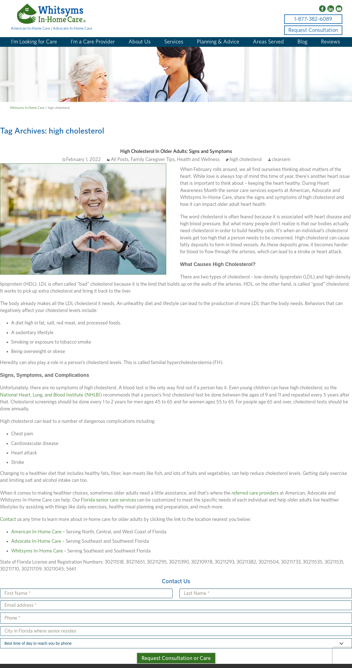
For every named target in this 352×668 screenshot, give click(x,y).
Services (173, 42)
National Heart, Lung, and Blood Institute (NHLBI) (51, 395)
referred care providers (255, 493)
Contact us (11, 519)
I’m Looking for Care (34, 42)
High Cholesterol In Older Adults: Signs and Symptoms (176, 151)
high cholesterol (246, 159)
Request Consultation (313, 30)
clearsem (281, 159)
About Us (140, 42)
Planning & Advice (218, 42)
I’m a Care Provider (93, 42)
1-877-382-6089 (313, 19)
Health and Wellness (198, 159)
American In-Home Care (36, 531)
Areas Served (268, 42)
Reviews (330, 42)
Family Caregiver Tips (153, 159)
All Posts (120, 159)
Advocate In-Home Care (36, 541)
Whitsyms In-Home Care (37, 551)
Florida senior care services (108, 500)
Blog (302, 42)
